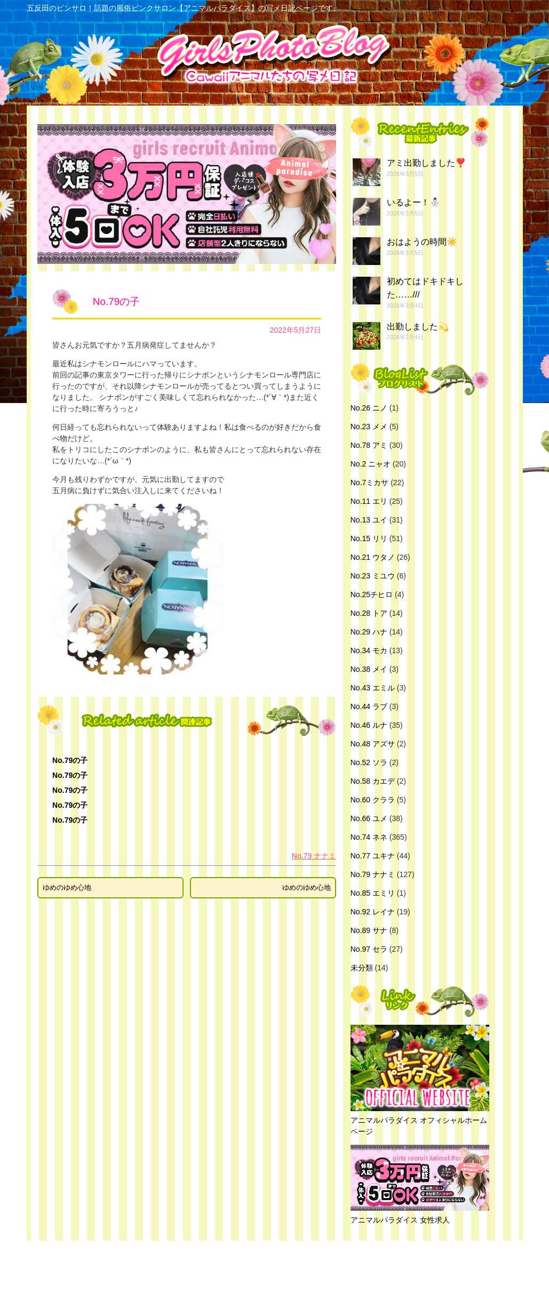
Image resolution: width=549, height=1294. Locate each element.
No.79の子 (69, 760)
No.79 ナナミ (314, 855)
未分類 (362, 967)
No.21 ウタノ (373, 557)
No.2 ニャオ (371, 464)
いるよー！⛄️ (413, 202)
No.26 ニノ (369, 408)
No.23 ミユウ (373, 576)
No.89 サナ (369, 930)
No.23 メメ (369, 426)
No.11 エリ (369, 501)
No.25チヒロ (372, 594)
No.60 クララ (373, 799)
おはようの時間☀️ (422, 241)
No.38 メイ (369, 669)
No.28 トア (369, 613)
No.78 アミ (369, 445)
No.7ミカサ (370, 482)
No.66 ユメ (369, 818)
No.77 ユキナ (373, 855)
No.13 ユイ (369, 520)
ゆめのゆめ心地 (67, 887)
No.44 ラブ (369, 706)
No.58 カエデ (373, 781)
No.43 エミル (373, 688)
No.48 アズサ (373, 744)
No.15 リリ (369, 538)
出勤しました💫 (418, 326)
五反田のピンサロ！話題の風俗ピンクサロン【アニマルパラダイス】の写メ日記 (271, 1267)
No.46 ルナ (369, 725)
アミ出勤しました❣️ (426, 162)
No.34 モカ (369, 650)
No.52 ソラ (369, 762)
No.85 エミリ (373, 893)
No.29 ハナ (369, 632)
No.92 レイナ (373, 911)
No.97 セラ (369, 949)
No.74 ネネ (369, 837)
